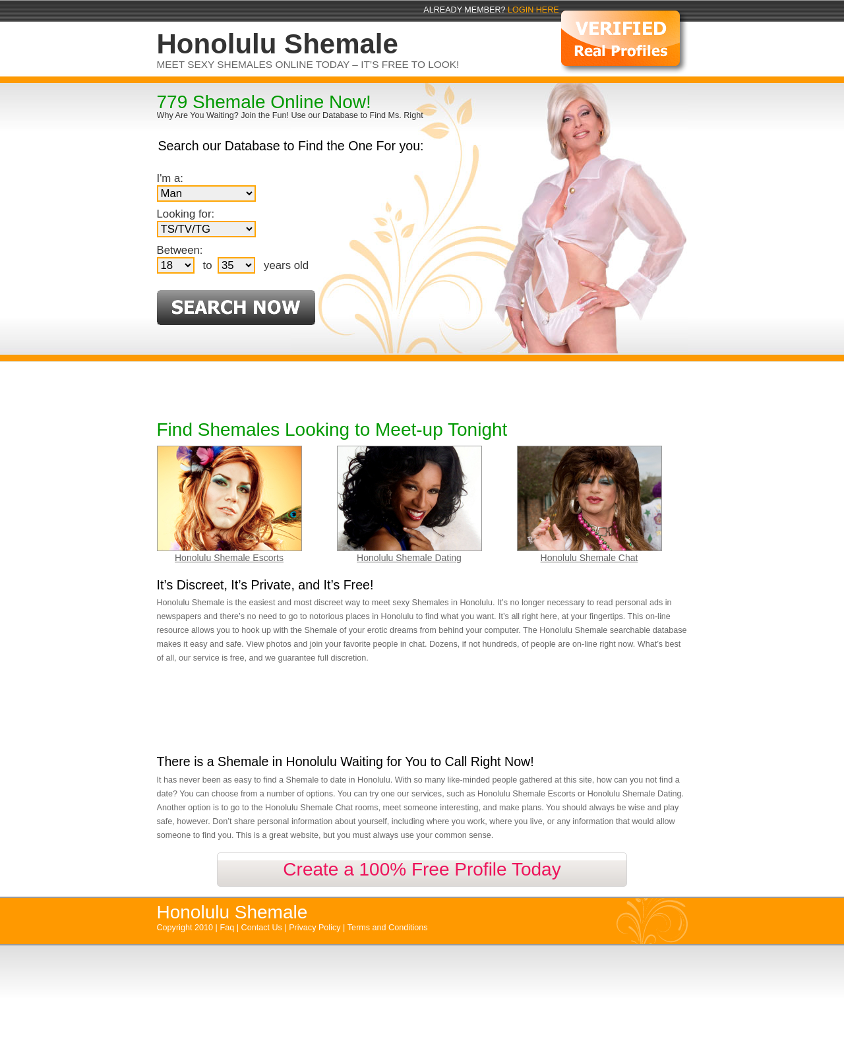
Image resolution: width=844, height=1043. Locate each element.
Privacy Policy (316, 927)
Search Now (236, 307)
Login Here (533, 10)
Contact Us (263, 927)
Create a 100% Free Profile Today (421, 869)
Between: (180, 250)
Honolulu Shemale (232, 912)
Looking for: (186, 214)
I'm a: (170, 178)
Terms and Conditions (387, 927)
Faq (228, 927)
